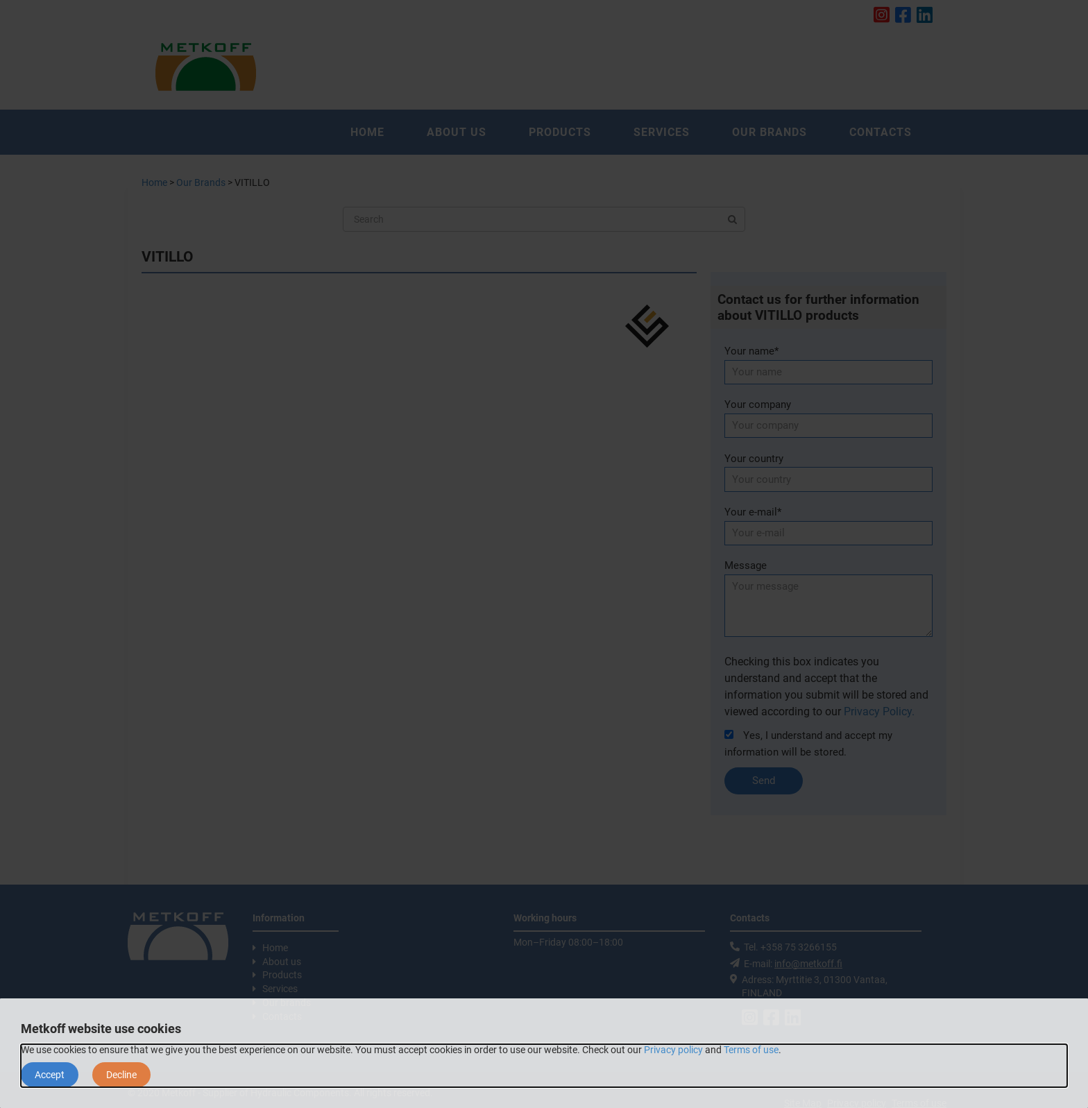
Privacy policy (673, 1049)
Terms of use (751, 1049)
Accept (50, 1074)
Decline (121, 1074)
